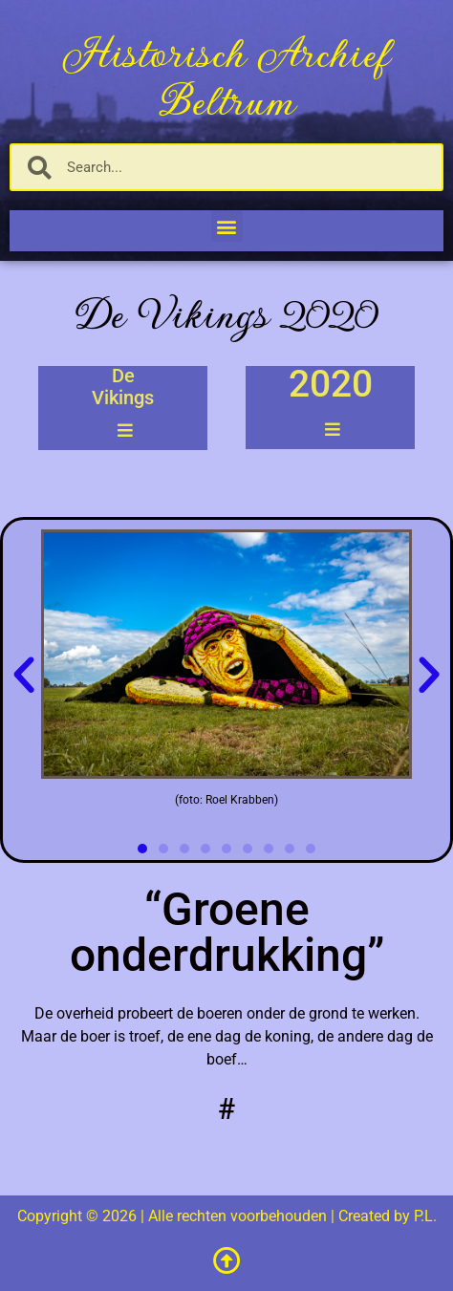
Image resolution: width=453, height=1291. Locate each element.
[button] (227, 226)
